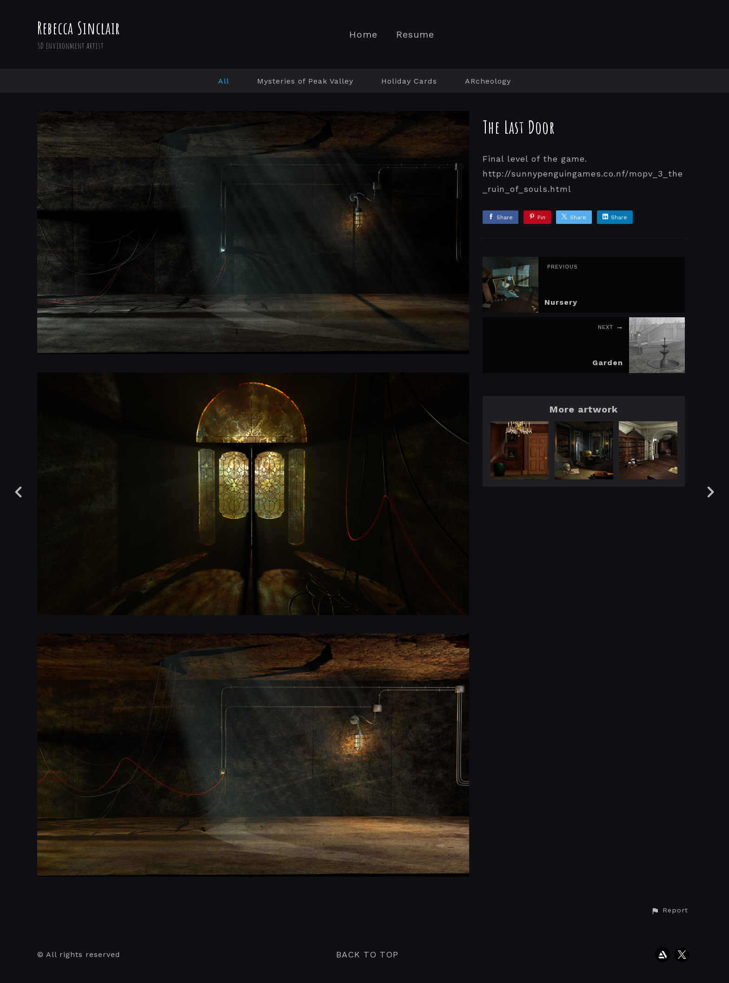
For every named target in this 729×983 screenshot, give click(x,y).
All (223, 81)
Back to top (367, 954)
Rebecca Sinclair (78, 28)
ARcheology (488, 81)
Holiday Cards (409, 81)
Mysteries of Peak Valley (305, 81)
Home (363, 34)
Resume (415, 34)
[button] (669, 910)
